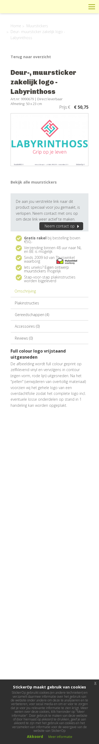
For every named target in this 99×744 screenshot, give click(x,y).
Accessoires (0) (27, 326)
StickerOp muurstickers (23, 10)
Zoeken (79, 6)
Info (56, 6)
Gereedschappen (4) (32, 314)
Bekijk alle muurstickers (34, 182)
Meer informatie (60, 736)
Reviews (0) (24, 338)
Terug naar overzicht (31, 56)
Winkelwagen (68, 6)
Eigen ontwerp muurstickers (46, 269)
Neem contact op (63, 226)
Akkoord (35, 736)
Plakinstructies (27, 302)
